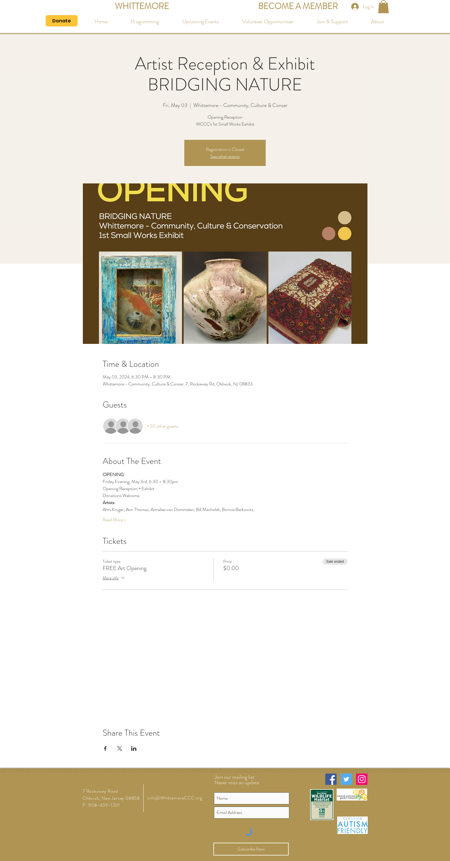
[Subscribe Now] (251, 849)
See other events (225, 156)
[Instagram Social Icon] (361, 779)
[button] (383, 6)
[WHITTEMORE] (142, 6)
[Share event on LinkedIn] (134, 748)
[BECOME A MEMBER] (298, 6)
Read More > (114, 520)
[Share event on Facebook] (105, 748)
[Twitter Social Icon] (346, 779)
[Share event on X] (119, 748)
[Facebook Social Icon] (331, 779)
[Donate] (62, 20)
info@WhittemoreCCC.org (174, 797)
